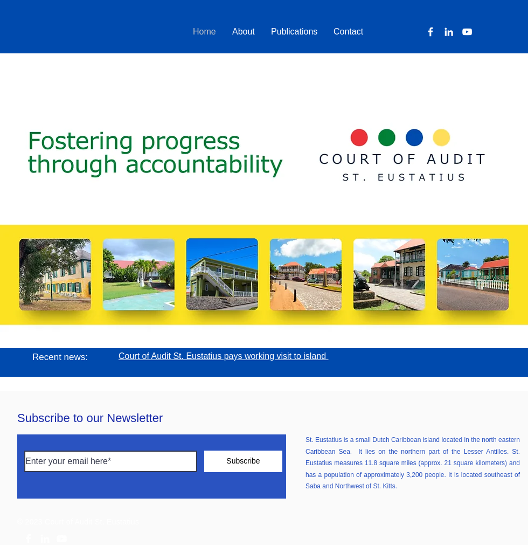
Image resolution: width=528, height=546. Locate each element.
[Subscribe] (243, 461)
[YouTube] (467, 32)
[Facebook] (430, 32)
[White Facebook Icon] (28, 539)
